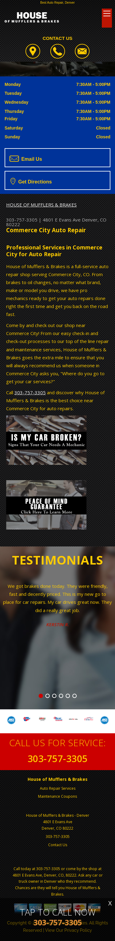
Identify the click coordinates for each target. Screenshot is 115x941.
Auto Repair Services (57, 788)
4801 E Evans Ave (62, 220)
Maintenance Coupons (57, 796)
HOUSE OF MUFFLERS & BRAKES (41, 205)
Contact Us (57, 844)
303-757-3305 (21, 220)
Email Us (26, 159)
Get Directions (31, 181)
